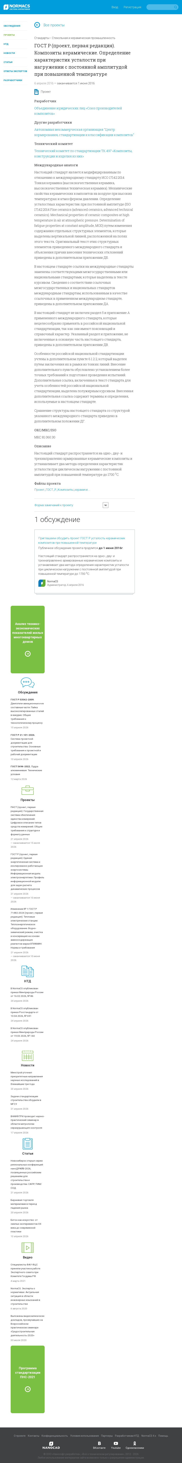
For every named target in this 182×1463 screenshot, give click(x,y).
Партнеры (107, 1435)
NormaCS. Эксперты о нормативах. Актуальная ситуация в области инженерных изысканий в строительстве (25, 1296)
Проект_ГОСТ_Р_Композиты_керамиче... (62, 489)
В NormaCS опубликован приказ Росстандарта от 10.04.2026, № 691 (24, 1012)
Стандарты (41, 38)
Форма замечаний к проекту (53, 505)
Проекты (9, 35)
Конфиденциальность (55, 1435)
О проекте (20, 1435)
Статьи (8, 62)
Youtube (116, 1445)
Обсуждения (12, 26)
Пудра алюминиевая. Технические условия (26, 770)
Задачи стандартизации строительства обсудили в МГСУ (26, 1100)
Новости (9, 53)
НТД (6, 44)
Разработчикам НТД (127, 1435)
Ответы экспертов (15, 71)
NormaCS (52, 581)
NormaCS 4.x (148, 1435)
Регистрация (132, 7)
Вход (114, 7)
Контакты (33, 1435)
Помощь (163, 1435)
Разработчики (13, 80)
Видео (28, 1257)
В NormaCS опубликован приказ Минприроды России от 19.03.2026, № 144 (27, 1032)
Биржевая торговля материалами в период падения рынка (24, 1204)
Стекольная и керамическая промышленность (83, 38)
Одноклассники (135, 1445)
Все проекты (49, 25)
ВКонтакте (99, 1445)
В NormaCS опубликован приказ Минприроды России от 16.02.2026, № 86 (27, 992)
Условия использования (84, 1435)
